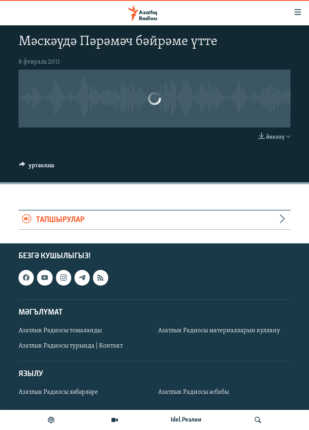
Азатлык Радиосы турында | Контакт (71, 346)
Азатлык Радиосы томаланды (60, 330)
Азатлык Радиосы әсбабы (193, 392)
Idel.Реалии (186, 420)
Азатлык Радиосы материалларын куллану (219, 330)
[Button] (36, 167)
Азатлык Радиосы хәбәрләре (58, 392)
